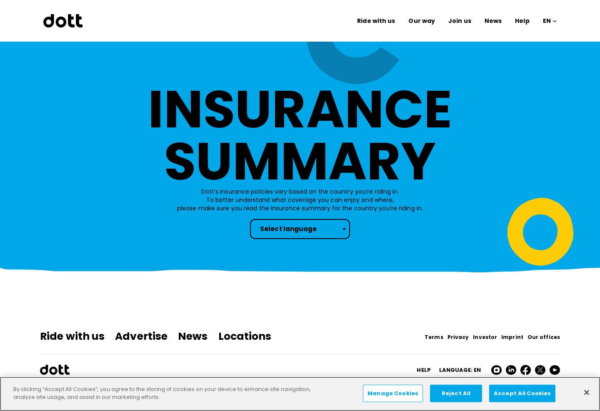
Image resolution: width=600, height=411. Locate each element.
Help (522, 21)
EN (547, 21)
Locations (245, 336)
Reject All (456, 393)
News (493, 21)
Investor (485, 337)
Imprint (512, 337)
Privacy (458, 337)
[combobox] (300, 229)
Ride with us (376, 21)
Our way (421, 21)
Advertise (141, 336)
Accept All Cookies (522, 393)
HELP (423, 370)
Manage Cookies (393, 393)
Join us (459, 21)
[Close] (587, 392)
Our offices (544, 337)
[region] (300, 394)
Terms (434, 337)
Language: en (460, 370)
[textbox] (300, 229)
